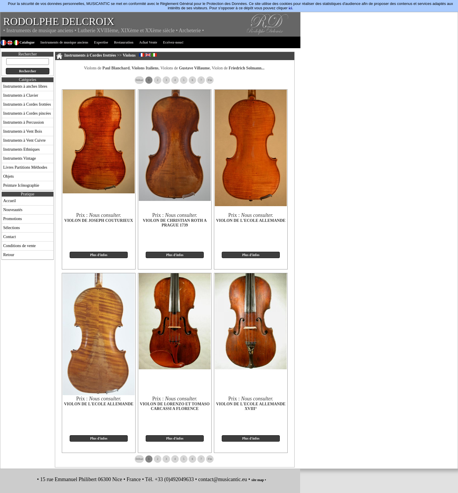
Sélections (11, 228)
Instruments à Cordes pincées (27, 113)
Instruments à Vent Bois (22, 131)
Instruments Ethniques (21, 149)
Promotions (12, 219)
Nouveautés (12, 210)
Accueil (9, 201)
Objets (8, 176)
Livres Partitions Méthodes (25, 167)
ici (290, 8)
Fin (210, 80)
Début (139, 80)
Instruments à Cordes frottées (27, 104)
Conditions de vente (19, 246)
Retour (8, 255)
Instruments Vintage (19, 158)
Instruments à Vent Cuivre (24, 140)
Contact (9, 237)
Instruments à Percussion (23, 122)
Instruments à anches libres (25, 86)
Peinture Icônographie (21, 185)
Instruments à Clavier (20, 95)
